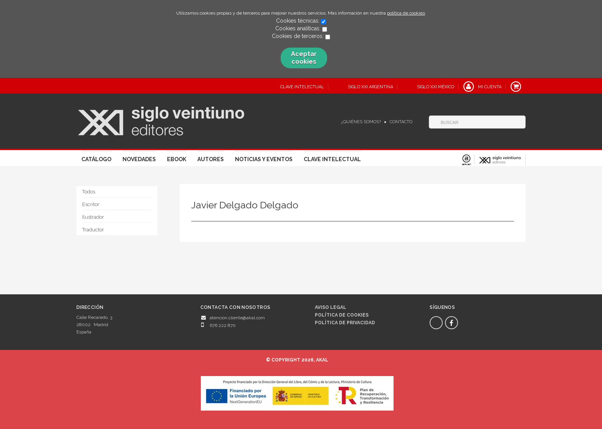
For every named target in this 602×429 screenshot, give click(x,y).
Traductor (93, 230)
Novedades (139, 159)
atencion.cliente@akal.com (237, 317)
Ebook (176, 159)
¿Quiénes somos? (361, 121)
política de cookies (406, 13)
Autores (210, 159)
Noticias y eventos (264, 159)
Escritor (90, 204)
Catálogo (96, 159)
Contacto (401, 121)
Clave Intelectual (332, 159)
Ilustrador (93, 217)
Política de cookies (342, 315)
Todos (88, 192)
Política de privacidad (345, 322)
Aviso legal (330, 307)
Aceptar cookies (304, 57)
